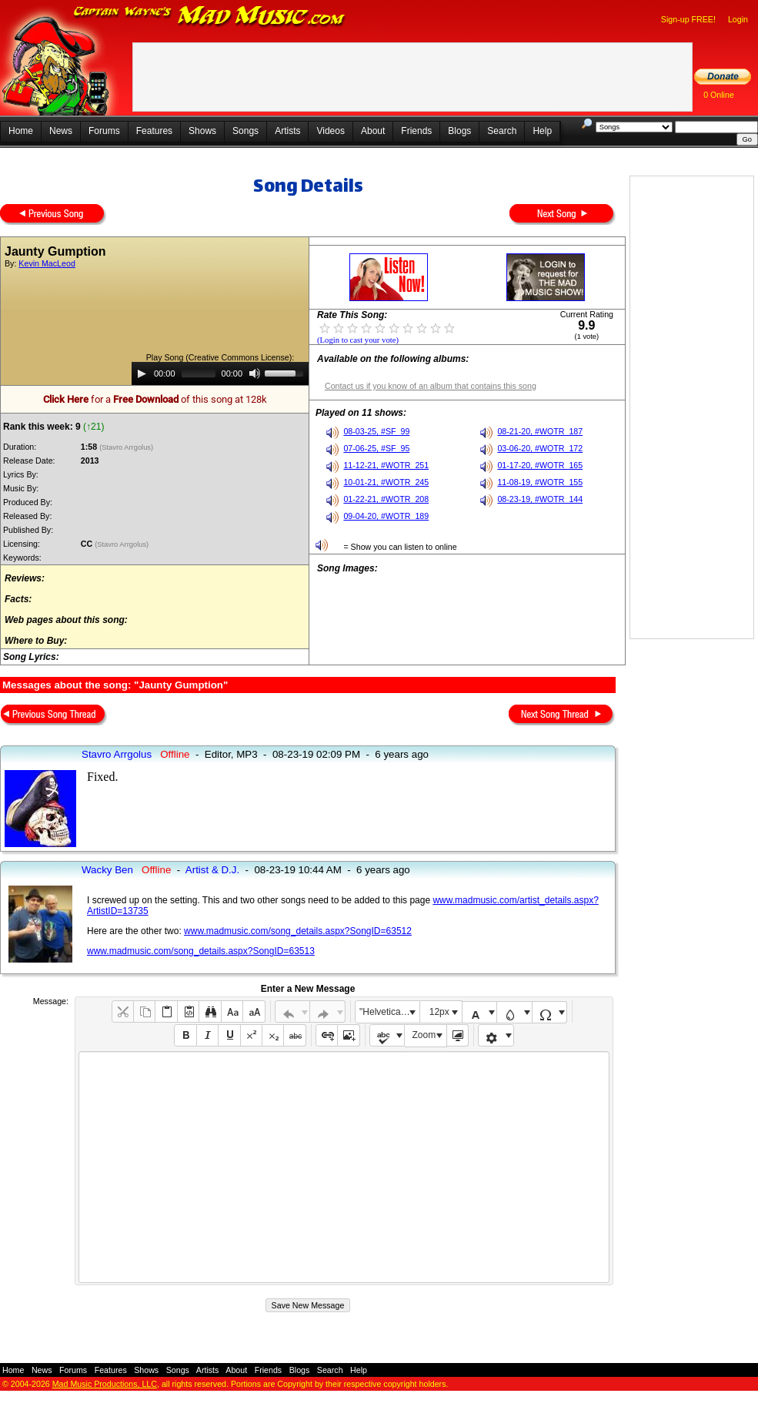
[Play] (141, 373)
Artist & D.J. (212, 870)
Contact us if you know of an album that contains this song (430, 385)
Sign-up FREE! (688, 19)
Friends (416, 131)
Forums (104, 131)
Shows (202, 131)
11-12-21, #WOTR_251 (386, 465)
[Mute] (255, 373)
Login (738, 19)
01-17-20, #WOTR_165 (540, 465)
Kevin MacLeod (46, 263)
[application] (220, 373)
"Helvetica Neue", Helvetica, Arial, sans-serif (389, 1011)
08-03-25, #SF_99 (376, 431)
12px (439, 1011)
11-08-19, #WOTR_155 (540, 482)
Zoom (424, 1035)
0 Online (718, 94)
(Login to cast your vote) (358, 340)
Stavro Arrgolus (117, 754)
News (60, 131)
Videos (330, 131)
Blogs (459, 131)
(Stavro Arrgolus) (127, 447)
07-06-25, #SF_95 (376, 448)
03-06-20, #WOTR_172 (540, 448)
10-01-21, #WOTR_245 (386, 482)
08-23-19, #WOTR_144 (540, 499)
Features (154, 131)
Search (501, 131)
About (373, 131)
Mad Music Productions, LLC (104, 1383)
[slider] (198, 373)
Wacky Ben (107, 870)
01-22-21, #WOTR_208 (386, 499)
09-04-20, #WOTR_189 (386, 516)
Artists (287, 131)
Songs (245, 131)
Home (20, 131)
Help (542, 131)
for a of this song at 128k (155, 399)
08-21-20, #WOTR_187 (540, 431)
